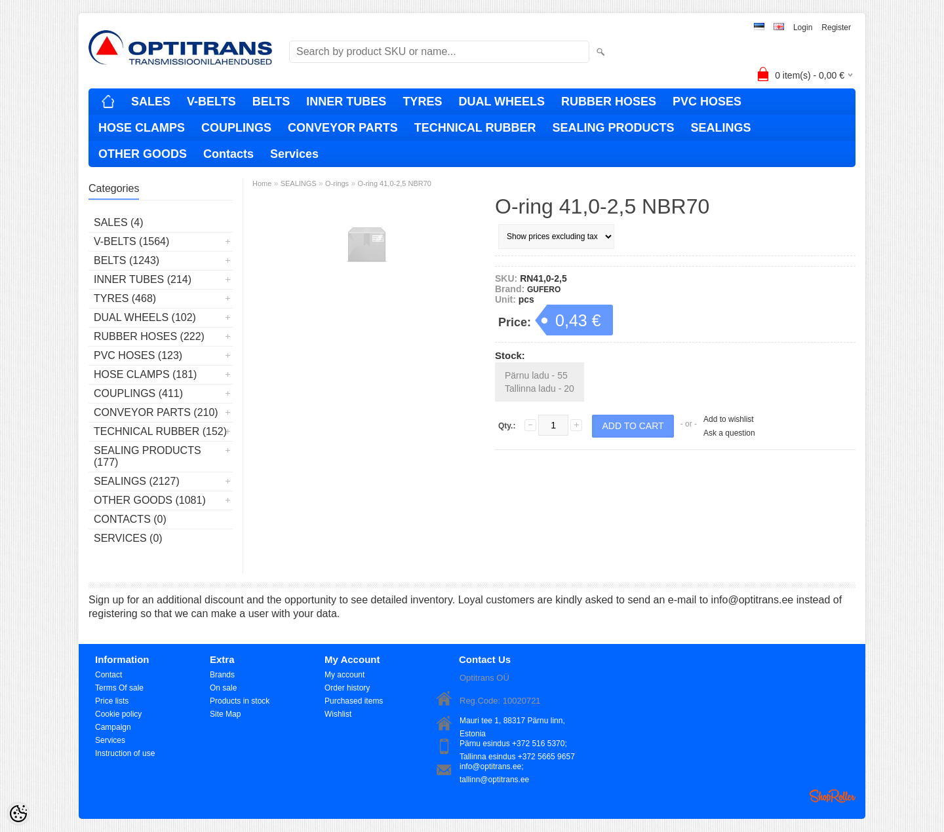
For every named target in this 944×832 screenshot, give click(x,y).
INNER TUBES (346, 101)
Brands (222, 674)
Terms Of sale (119, 687)
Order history (347, 687)
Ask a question (729, 433)
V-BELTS (211, 101)
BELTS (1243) (126, 260)
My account (344, 674)
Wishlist (337, 714)
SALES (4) (119, 222)
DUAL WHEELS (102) (145, 317)
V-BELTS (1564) (131, 241)
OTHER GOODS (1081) (150, 500)
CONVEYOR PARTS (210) (156, 412)
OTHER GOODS (142, 154)
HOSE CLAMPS (141, 127)
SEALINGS (720, 127)
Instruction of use (125, 753)
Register (836, 27)
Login (802, 27)
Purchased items (353, 701)
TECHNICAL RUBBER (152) (160, 431)
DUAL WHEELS (501, 101)
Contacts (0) (130, 519)
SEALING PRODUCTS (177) (147, 456)
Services (294, 154)
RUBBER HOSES (608, 101)
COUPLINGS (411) (138, 393)
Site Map (225, 714)
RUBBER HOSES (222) (149, 336)
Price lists (111, 701)
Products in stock (239, 701)
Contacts (228, 154)
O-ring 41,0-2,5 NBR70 (394, 183)
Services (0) (128, 538)
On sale (223, 687)
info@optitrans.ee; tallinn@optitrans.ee (494, 767)
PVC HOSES (707, 101)
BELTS (271, 101)
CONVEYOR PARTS (343, 127)
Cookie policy (118, 714)
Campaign (113, 727)
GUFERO (543, 289)
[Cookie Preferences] (18, 813)
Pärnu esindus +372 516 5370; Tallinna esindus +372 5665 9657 (517, 744)
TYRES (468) (125, 298)
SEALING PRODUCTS (613, 127)
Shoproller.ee (833, 796)
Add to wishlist (728, 419)
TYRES (422, 101)
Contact (108, 674)
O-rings (337, 183)
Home (261, 183)
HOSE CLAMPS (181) (145, 374)
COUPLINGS (236, 127)
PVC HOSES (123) (138, 355)
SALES (150, 101)
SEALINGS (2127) (137, 481)
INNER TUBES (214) (142, 279)
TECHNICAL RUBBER (475, 127)
